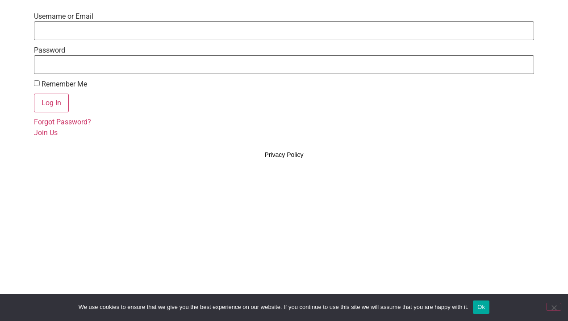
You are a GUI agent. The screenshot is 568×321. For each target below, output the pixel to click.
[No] (553, 307)
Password (49, 50)
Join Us (46, 132)
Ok (481, 307)
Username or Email (63, 16)
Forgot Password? (62, 122)
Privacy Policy (283, 154)
